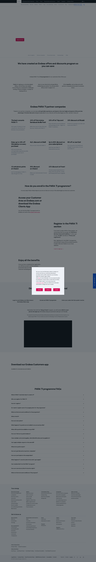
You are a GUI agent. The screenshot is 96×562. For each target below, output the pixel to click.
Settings (39, 289)
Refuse (48, 289)
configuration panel (40, 282)
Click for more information (42, 278)
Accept (56, 289)
